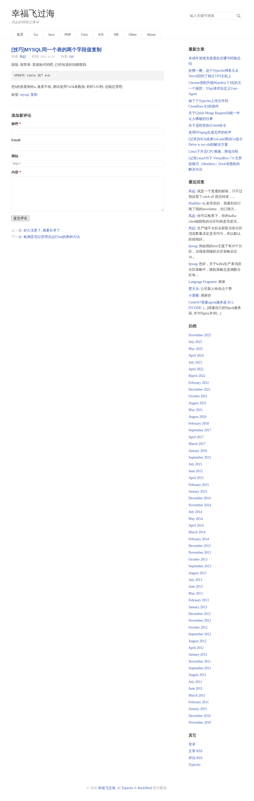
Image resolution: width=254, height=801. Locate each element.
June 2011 (196, 688)
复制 (34, 95)
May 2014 (196, 519)
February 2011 (199, 702)
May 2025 (196, 349)
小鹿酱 (194, 295)
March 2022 (197, 376)
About (151, 34)
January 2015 (198, 491)
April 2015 (196, 478)
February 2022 (199, 383)
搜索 (239, 16)
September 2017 (200, 430)
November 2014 (200, 505)
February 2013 (199, 600)
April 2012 (196, 648)
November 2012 (200, 620)
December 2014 (200, 498)
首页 (20, 34)
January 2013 (198, 607)
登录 (192, 744)
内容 (14, 172)
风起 (23, 56)
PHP (67, 34)
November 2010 (200, 722)
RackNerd (145, 788)
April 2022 (196, 369)
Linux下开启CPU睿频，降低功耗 (213, 151)
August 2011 (197, 675)
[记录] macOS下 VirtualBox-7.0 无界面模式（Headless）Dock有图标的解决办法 (215, 163)
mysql (24, 95)
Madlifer (195, 203)
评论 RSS (195, 758)
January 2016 (198, 451)
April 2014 (196, 525)
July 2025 (195, 342)
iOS (101, 34)
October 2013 (198, 559)
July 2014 (195, 512)
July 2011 (195, 682)
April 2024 (196, 355)
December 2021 (200, 389)
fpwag (193, 246)
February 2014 (199, 539)
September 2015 (200, 457)
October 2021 (198, 396)
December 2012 (200, 614)
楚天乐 (194, 289)
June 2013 (196, 586)
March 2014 (197, 532)
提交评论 (20, 218)
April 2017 (196, 437)
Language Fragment (202, 282)
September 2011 (200, 668)
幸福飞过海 (33, 13)
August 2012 (197, 641)
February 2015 (199, 485)
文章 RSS (195, 751)
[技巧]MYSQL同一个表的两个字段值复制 (56, 49)
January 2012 (198, 654)
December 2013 (200, 546)
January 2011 (198, 709)
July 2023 (195, 362)
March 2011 (197, 695)
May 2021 (196, 410)
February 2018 (199, 423)
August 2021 (197, 403)
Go (36, 34)
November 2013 (200, 552)
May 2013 (196, 593)
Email (15, 140)
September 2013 (200, 566)
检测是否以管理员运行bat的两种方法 (52, 237)
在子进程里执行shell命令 (207, 125)
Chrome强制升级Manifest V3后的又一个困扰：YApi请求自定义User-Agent (215, 88)
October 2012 (198, 627)
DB (116, 34)
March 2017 (197, 444)
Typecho (194, 765)
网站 (14, 156)
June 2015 (196, 471)
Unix (84, 34)
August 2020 (197, 417)
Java (51, 34)
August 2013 (197, 573)
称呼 (14, 124)
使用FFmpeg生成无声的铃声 (210, 132)
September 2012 (200, 634)
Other (133, 34)
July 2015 (195, 464)
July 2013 (195, 580)
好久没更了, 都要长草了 (42, 230)
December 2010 (200, 716)
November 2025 (200, 335)
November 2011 (200, 661)
